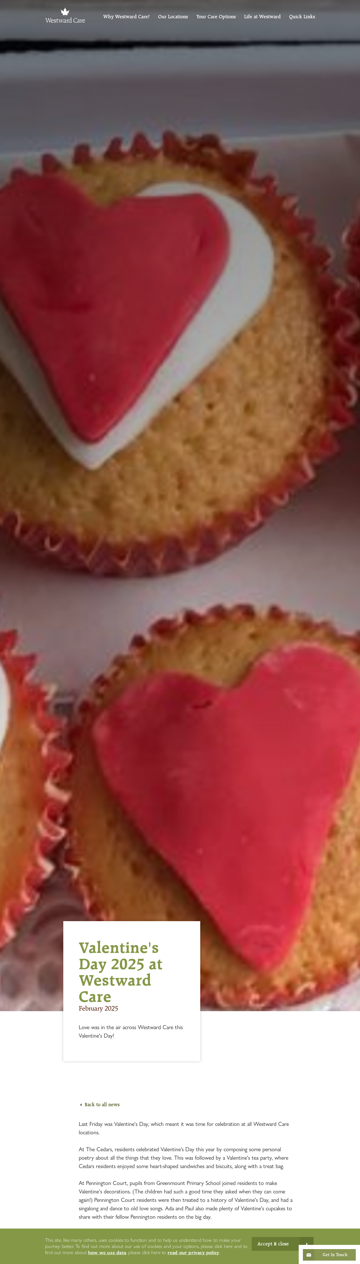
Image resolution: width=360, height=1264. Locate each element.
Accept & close (273, 1244)
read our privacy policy (193, 1252)
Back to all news (102, 1104)
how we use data (107, 1252)
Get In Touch (335, 1254)
